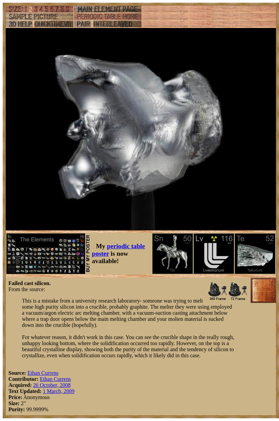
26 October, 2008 (52, 385)
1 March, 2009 (59, 391)
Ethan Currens (42, 373)
